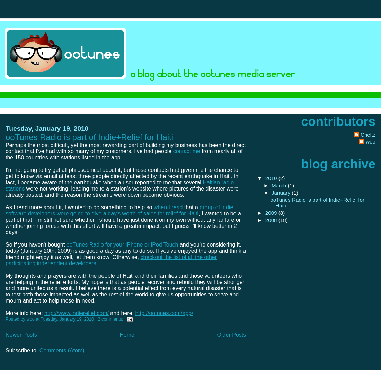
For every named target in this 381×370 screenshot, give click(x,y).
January (282, 193)
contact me (186, 151)
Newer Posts (21, 335)
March (279, 185)
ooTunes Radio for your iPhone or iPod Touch (122, 245)
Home (126, 335)
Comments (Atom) (62, 350)
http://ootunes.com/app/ (164, 313)
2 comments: (111, 319)
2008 (271, 220)
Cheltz (368, 135)
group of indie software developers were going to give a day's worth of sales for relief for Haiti (119, 210)
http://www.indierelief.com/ (76, 313)
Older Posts (231, 335)
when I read (168, 207)
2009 (271, 213)
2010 (271, 178)
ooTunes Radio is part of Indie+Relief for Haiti (89, 137)
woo (370, 142)
